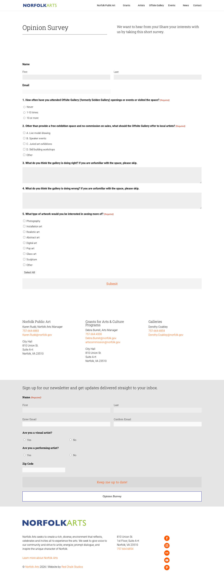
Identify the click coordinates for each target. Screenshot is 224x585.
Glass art (31, 253)
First (24, 71)
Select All (29, 272)
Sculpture (31, 259)
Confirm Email (122, 419)
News (186, 5)
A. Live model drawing (38, 133)
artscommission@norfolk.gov (102, 342)
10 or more (33, 118)
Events (171, 5)
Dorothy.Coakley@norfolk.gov (165, 334)
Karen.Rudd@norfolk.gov (37, 334)
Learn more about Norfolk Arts (40, 558)
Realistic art (33, 231)
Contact (197, 5)
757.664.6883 (30, 330)
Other (29, 155)
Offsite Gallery (156, 5)
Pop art (30, 248)
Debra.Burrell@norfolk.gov (100, 338)
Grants (126, 5)
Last (116, 71)
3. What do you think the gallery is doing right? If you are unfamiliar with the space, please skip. (79, 163)
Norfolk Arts (32, 566)
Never (30, 106)
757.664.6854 (156, 330)
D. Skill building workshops (40, 149)
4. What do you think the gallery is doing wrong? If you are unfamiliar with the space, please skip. (80, 188)
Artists (141, 5)
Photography (33, 221)
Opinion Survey (112, 496)
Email (25, 85)
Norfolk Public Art (106, 5)
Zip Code (27, 463)
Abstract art (33, 237)
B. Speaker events (36, 138)
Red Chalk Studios (72, 566)
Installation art (34, 226)
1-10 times (32, 112)
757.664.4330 (93, 334)
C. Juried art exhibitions (39, 143)
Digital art (31, 243)
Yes (29, 440)
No (74, 440)
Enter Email (29, 419)
